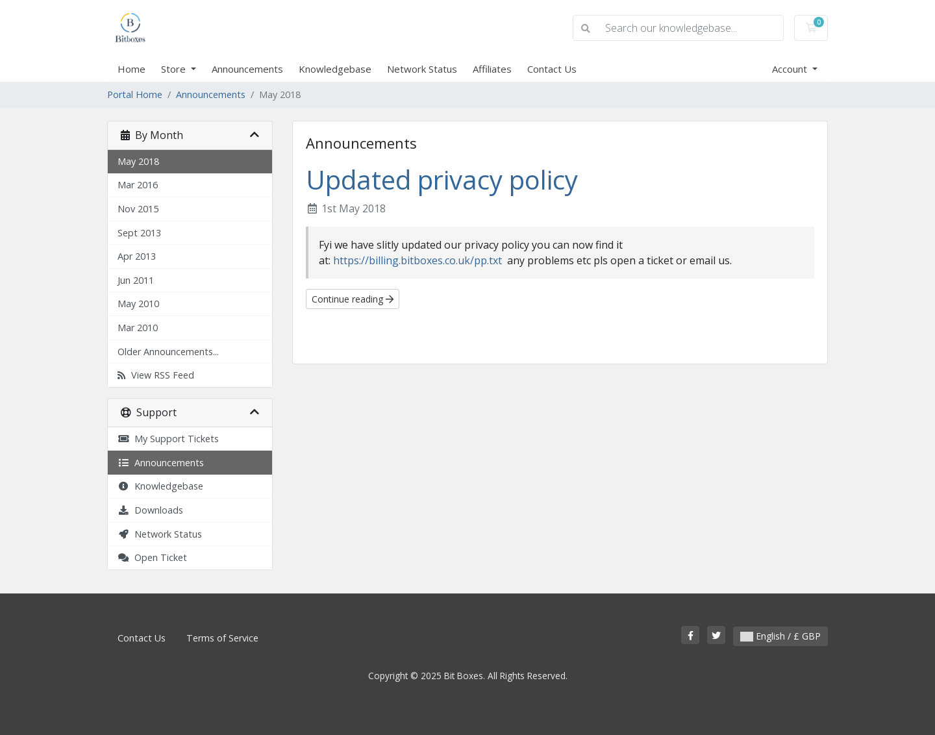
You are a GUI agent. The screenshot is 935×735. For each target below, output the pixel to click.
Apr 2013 (137, 256)
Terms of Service (222, 638)
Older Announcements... (168, 351)
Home (131, 68)
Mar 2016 (138, 185)
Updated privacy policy (442, 179)
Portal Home (134, 94)
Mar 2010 (138, 327)
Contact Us (552, 68)
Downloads (150, 510)
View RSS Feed (156, 375)
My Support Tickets (168, 438)
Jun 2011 (136, 280)
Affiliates (492, 68)
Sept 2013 (139, 233)
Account (791, 68)
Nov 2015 (138, 209)
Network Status (422, 68)
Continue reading (352, 299)
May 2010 (138, 303)
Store (174, 68)
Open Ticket (152, 557)
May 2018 (138, 161)
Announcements (247, 68)
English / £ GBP (780, 636)
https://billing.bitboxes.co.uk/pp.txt (419, 260)
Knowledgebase (335, 68)
